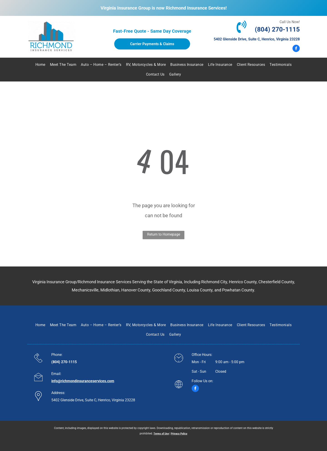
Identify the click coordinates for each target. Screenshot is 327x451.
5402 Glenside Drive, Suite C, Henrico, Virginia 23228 (257, 39)
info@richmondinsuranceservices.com (82, 381)
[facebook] (296, 49)
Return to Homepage (163, 234)
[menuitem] (40, 64)
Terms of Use (161, 433)
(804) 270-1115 (277, 29)
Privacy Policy (179, 433)
